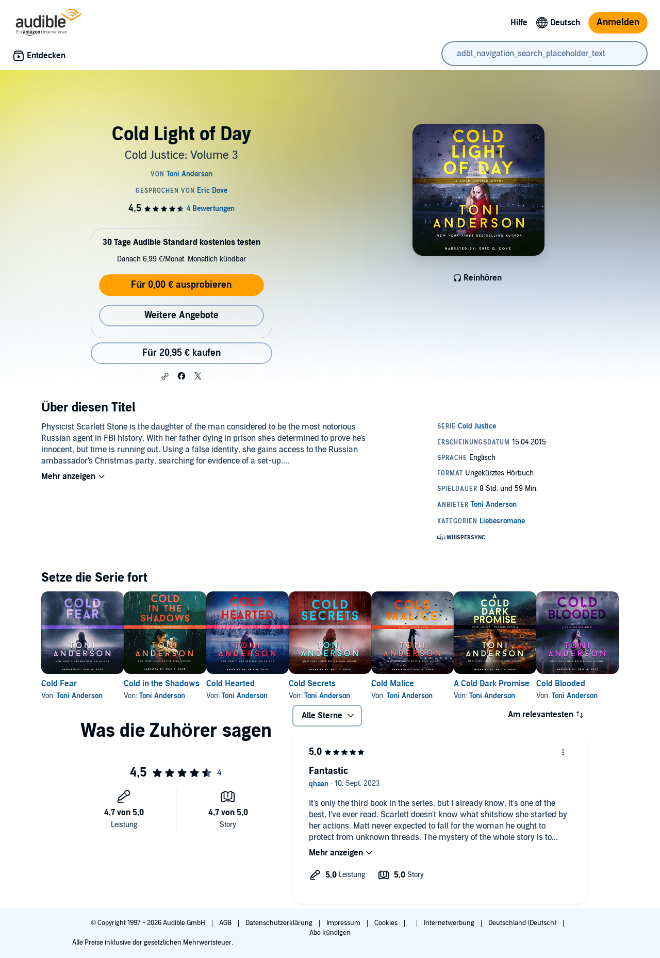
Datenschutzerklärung (279, 923)
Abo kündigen (329, 933)
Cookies (386, 923)
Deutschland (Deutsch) (523, 923)
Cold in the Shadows (178, 684)
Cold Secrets (361, 684)
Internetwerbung (450, 923)
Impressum (344, 923)
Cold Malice (458, 684)
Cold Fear (59, 684)
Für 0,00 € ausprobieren (181, 284)
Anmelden (618, 22)
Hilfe (518, 23)
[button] (165, 376)
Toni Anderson (80, 695)
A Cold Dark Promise (574, 684)
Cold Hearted (263, 684)
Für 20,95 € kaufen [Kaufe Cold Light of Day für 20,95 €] (181, 353)
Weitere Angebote (181, 315)
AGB (226, 923)
